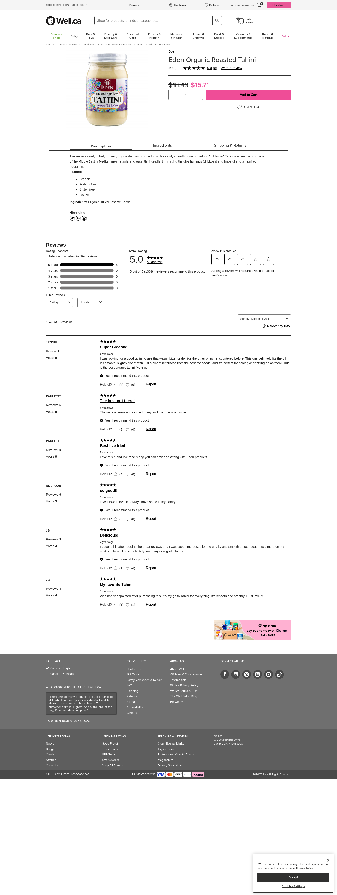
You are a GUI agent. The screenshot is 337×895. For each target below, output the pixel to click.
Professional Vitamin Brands (176, 754)
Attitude (51, 760)
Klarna (131, 702)
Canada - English (61, 668)
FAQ (129, 685)
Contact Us (134, 669)
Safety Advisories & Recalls (145, 680)
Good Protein (110, 743)
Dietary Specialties (170, 765)
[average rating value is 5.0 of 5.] (198, 68)
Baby (74, 36)
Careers (132, 712)
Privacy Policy (304, 868)
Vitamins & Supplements (243, 36)
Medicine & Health (176, 36)
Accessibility (135, 707)
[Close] (328, 860)
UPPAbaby (109, 754)
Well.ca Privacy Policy (184, 685)
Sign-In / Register (242, 5)
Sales (285, 36)
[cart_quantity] (185, 95)
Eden (172, 51)
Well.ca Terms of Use (184, 691)
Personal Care (133, 36)
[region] (293, 873)
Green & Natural (267, 36)
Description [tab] (101, 146)
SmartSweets (110, 760)
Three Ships (110, 749)
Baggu (50, 749)
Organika (52, 765)
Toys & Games (167, 749)
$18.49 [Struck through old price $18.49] (178, 84)
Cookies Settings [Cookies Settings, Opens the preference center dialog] (293, 886)
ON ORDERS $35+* (66, 5)
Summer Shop (56, 36)
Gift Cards (133, 674)
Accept (293, 877)
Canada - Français (62, 674)
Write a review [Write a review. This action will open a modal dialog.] (231, 68)
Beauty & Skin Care (111, 36)
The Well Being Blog (183, 696)
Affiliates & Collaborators (186, 674)
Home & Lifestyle (198, 36)
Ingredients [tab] (162, 145)
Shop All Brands (112, 765)
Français (134, 5)
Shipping (132, 691)
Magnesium (165, 760)
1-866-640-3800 (80, 774)
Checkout (278, 5)
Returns (132, 696)
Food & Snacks (219, 36)
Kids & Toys (90, 36)
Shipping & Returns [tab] (230, 145)
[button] (174, 95)
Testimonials (178, 680)
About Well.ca (179, 669)
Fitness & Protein (154, 36)
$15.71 (200, 85)
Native (50, 743)
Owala (50, 754)
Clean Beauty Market (171, 743)
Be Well (176, 702)
